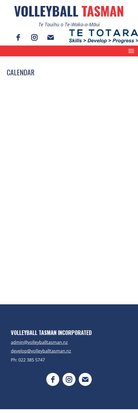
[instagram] (34, 37)
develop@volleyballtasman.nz (41, 351)
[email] (50, 37)
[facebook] (18, 37)
